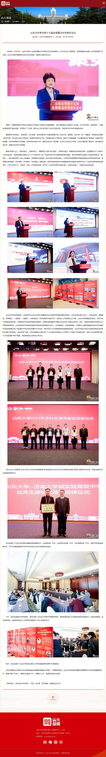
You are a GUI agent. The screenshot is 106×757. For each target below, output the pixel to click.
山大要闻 (15, 21)
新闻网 (7, 21)
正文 (23, 21)
